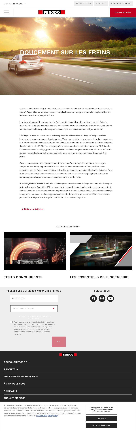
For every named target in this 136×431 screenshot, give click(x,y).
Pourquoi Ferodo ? (17, 362)
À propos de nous (121, 4)
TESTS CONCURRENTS (24, 277)
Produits (11, 369)
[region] (68, 416)
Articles (11, 391)
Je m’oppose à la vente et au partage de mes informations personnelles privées (101, 409)
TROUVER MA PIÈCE (14, 398)
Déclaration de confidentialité (29, 327)
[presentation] (30, 342)
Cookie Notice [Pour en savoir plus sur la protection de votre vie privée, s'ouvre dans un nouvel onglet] (41, 416)
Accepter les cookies (101, 425)
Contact (101, 4)
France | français (13, 4)
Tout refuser (101, 419)
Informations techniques (21, 377)
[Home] (51, 13)
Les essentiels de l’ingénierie (100, 277)
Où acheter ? (83, 4)
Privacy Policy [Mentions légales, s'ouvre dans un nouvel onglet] (53, 416)
